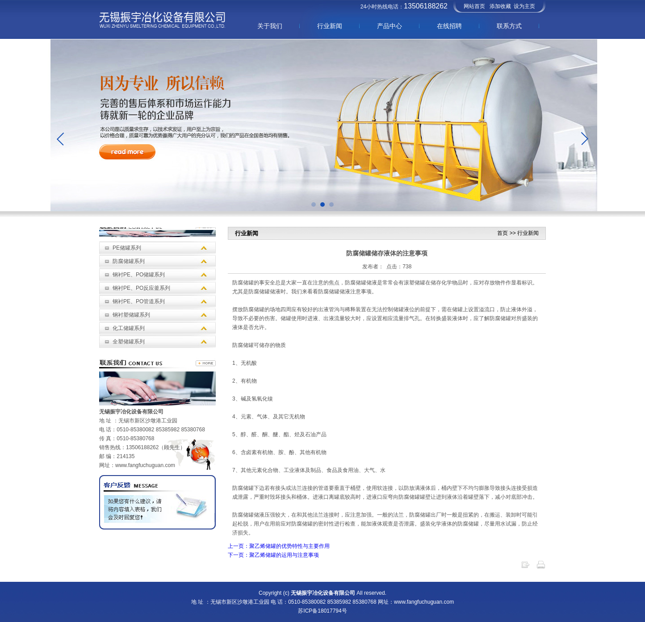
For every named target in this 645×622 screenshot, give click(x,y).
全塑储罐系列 (129, 341)
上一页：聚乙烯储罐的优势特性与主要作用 (279, 546)
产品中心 (389, 25)
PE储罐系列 (127, 248)
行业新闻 (329, 25)
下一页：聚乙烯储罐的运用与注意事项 (273, 555)
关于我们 (269, 25)
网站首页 (474, 6)
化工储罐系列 (129, 328)
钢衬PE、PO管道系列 (139, 301)
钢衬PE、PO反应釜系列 (141, 288)
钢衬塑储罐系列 (131, 315)
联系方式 (509, 25)
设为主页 (524, 6)
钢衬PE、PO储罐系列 (139, 274)
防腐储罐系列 (129, 261)
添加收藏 (500, 6)
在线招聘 (449, 25)
